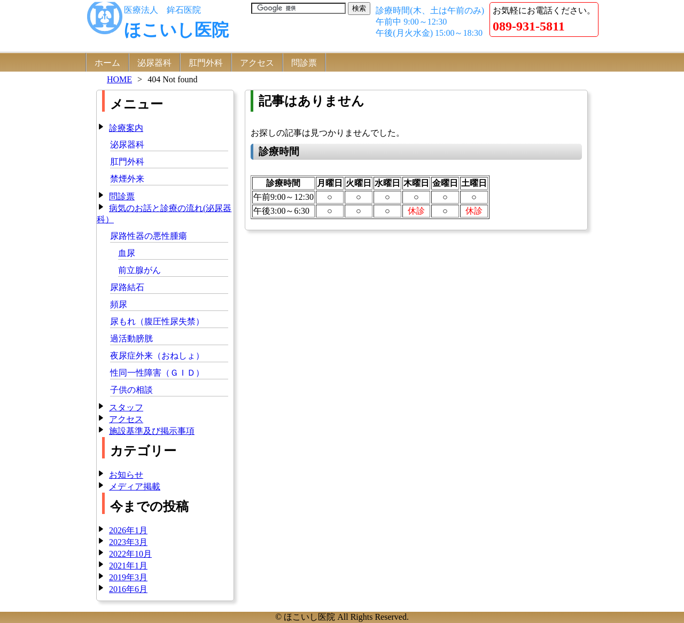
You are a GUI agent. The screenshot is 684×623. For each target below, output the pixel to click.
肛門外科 (206, 62)
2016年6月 (128, 589)
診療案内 (126, 128)
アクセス (257, 62)
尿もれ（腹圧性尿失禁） (157, 321)
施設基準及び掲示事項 (152, 430)
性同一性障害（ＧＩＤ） (157, 372)
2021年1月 (128, 565)
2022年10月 (130, 553)
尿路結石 (127, 287)
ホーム (107, 62)
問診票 (304, 62)
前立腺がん (139, 270)
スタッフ (126, 407)
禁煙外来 (127, 178)
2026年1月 (128, 530)
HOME (119, 79)
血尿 (126, 253)
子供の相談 (131, 389)
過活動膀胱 (131, 338)
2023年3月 (128, 542)
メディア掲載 (134, 486)
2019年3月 (128, 577)
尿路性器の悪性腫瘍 (148, 235)
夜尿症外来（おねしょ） (157, 355)
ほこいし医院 (176, 30)
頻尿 (118, 304)
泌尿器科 (154, 62)
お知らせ (126, 474)
